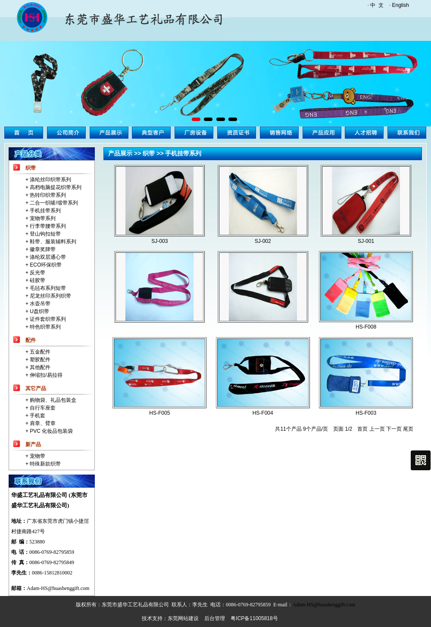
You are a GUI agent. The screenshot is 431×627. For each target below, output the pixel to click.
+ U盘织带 (37, 311)
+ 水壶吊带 (37, 304)
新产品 (33, 444)
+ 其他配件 (37, 367)
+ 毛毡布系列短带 (45, 288)
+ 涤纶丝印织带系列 (48, 180)
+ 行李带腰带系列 (45, 226)
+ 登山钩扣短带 (43, 234)
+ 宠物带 (35, 456)
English (400, 5)
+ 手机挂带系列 (43, 211)
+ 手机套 (35, 416)
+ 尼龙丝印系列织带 (48, 296)
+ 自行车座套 (40, 408)
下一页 (394, 429)
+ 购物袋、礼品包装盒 (50, 400)
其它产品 (35, 388)
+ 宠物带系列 (40, 218)
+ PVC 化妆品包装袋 (49, 431)
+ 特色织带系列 (43, 327)
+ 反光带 (35, 273)
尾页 (408, 429)
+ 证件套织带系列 (45, 319)
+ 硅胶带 (35, 280)
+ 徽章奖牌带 (40, 249)
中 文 (377, 5)
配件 (30, 340)
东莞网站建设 (183, 618)
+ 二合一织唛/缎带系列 (51, 203)
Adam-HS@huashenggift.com (58, 588)
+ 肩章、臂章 (40, 423)
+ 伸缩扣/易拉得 (43, 375)
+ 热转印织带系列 (45, 195)
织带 (30, 168)
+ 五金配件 (37, 352)
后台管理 (214, 618)
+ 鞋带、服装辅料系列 (50, 242)
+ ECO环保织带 (43, 265)
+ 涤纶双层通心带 (45, 257)
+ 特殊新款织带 (43, 464)
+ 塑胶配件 (37, 360)
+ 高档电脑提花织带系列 (53, 187)
